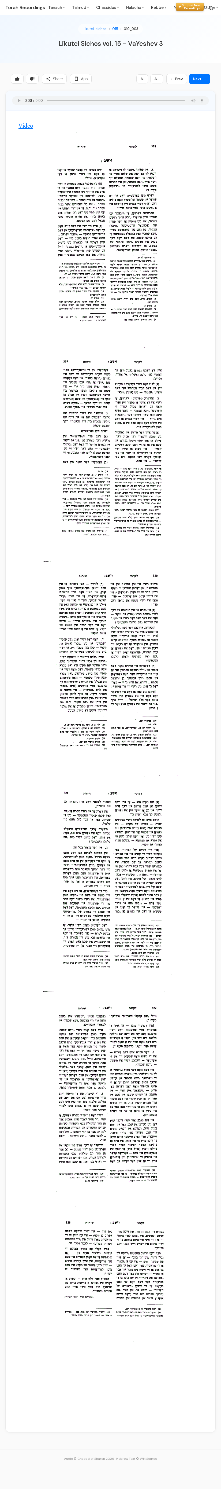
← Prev (176, 78)
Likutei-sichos (95, 29)
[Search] (211, 8)
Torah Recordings (25, 7)
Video (25, 126)
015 (115, 29)
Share (54, 78)
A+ (156, 79)
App (81, 78)
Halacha (135, 7)
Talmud (80, 7)
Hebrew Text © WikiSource (136, 1459)
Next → (199, 78)
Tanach (56, 7)
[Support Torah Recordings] (190, 7)
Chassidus (107, 7)
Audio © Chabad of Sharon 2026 (89, 1459)
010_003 (131, 29)
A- (142, 79)
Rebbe (158, 7)
